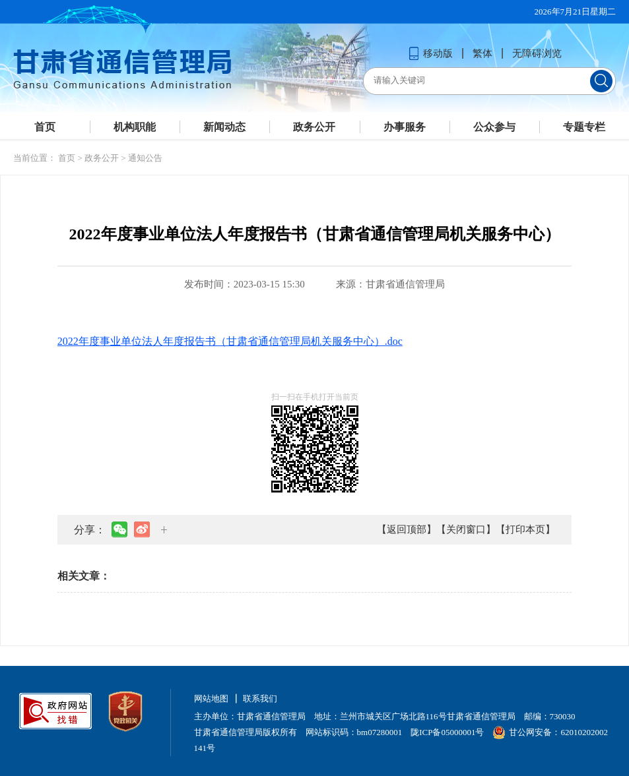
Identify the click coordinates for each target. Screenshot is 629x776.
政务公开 (314, 127)
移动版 (431, 53)
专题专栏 (584, 127)
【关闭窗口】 (466, 529)
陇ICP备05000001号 (447, 732)
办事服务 (404, 127)
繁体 (482, 53)
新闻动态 (224, 127)
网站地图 (211, 698)
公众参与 (494, 127)
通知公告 (145, 158)
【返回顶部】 (406, 529)
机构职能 (135, 127)
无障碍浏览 (537, 53)
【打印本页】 (525, 529)
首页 (44, 127)
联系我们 (260, 698)
